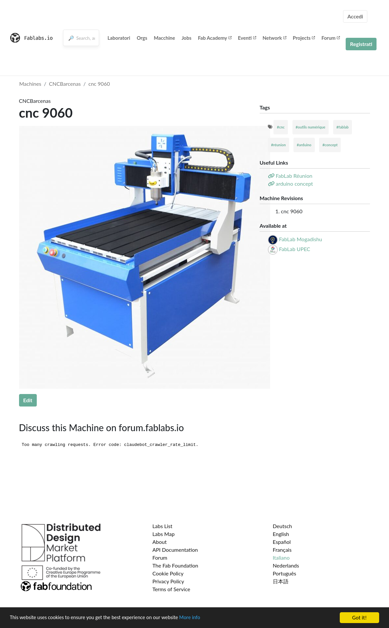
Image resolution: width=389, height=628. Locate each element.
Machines (30, 84)
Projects (304, 38)
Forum (330, 38)
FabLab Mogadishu (300, 239)
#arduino (304, 145)
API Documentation (175, 550)
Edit (27, 400)
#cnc (281, 127)
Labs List (162, 526)
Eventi (247, 38)
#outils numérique (310, 127)
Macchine (164, 38)
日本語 (281, 581)
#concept (329, 145)
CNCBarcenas (65, 84)
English (281, 534)
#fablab (342, 127)
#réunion (278, 145)
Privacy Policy (168, 581)
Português (284, 573)
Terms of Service (171, 589)
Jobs (186, 38)
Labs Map (163, 534)
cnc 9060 (99, 84)
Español (282, 542)
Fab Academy (214, 38)
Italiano (281, 557)
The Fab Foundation (175, 565)
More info (202, 618)
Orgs (142, 38)
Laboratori (118, 38)
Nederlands (286, 565)
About (159, 542)
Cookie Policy (168, 573)
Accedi (355, 16)
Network (274, 38)
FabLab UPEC (294, 249)
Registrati (361, 44)
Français (282, 550)
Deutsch (282, 526)
